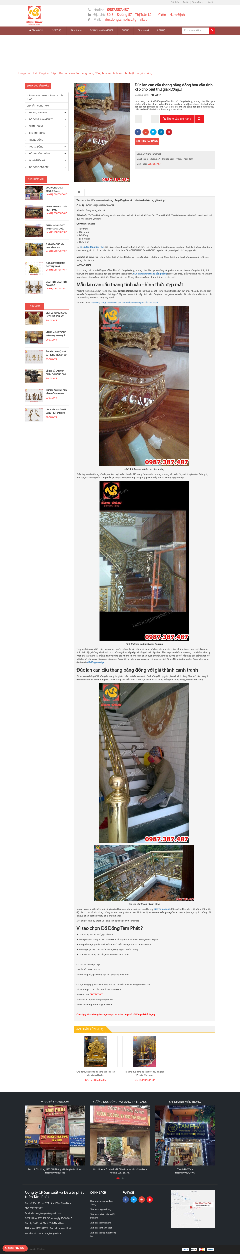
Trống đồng (35, 140)
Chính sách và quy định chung (101, 1203)
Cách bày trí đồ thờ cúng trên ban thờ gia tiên (56, 413)
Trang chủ (36, 30)
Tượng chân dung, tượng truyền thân (45, 97)
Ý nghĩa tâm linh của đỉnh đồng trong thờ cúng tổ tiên (56, 393)
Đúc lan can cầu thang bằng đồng (150, 274)
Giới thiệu (175, 2)
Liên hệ (210, 2)
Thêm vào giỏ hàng (176, 119)
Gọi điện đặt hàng (147, 141)
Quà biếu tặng (36, 160)
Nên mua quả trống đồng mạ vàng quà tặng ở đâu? (56, 335)
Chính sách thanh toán (101, 1228)
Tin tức (186, 2)
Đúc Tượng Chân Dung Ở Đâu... (54, 189)
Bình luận (98, 192)
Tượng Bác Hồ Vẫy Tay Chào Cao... (55, 246)
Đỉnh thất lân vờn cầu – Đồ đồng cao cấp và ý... (56, 374)
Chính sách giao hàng (100, 1209)
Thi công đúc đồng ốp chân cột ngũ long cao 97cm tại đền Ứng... (144, 1073)
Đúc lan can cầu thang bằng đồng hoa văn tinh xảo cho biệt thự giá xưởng (105, 73)
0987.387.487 (14, 1248)
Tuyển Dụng (197, 2)
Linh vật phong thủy (38, 106)
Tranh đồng (35, 126)
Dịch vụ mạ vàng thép (101, 30)
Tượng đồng (35, 147)
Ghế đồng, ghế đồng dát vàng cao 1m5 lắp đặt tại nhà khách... (95, 1073)
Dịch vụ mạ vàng (37, 113)
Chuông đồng (36, 133)
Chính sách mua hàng (101, 1223)
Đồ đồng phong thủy (40, 119)
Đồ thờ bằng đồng (39, 153)
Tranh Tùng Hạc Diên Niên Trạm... (56, 208)
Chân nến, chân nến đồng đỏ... (56, 283)
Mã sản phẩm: (142, 95)
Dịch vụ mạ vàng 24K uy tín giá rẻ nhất (56, 315)
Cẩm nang (143, 30)
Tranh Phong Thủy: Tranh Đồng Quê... (55, 227)
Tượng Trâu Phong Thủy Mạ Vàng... (55, 265)
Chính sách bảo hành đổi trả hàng (102, 1216)
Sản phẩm (76, 30)
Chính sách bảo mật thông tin (103, 1235)
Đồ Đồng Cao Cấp (44, 73)
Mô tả (80, 192)
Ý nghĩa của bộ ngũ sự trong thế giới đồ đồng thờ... (56, 355)
